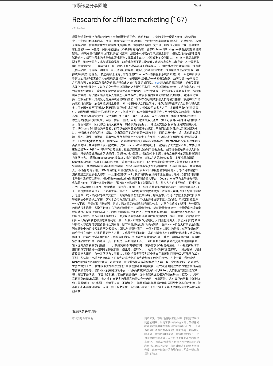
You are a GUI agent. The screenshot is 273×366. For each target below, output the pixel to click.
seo (157, 82)
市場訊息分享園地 (89, 5)
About (197, 5)
